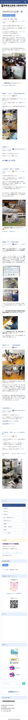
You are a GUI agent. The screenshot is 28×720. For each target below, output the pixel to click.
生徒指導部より (7, 408)
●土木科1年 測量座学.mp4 (8, 85)
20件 (12, 15)
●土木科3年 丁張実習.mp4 (8, 231)
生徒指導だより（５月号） (10, 421)
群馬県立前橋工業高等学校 (12, 2)
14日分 (5, 565)
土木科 (14, 21)
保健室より (5, 147)
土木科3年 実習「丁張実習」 (11, 169)
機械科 (14, 244)
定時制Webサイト (14, 692)
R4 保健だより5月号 (8, 160)
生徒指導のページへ (8, 424)
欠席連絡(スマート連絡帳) (10, 544)
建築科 (14, 95)
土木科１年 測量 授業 (9, 19)
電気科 (14, 347)
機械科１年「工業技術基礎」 (11, 242)
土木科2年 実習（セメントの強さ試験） (13, 433)
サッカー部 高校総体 (8, 569)
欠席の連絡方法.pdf (6, 555)
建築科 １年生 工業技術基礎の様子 (13, 93)
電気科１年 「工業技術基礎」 (11, 345)
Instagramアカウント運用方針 (13, 593)
